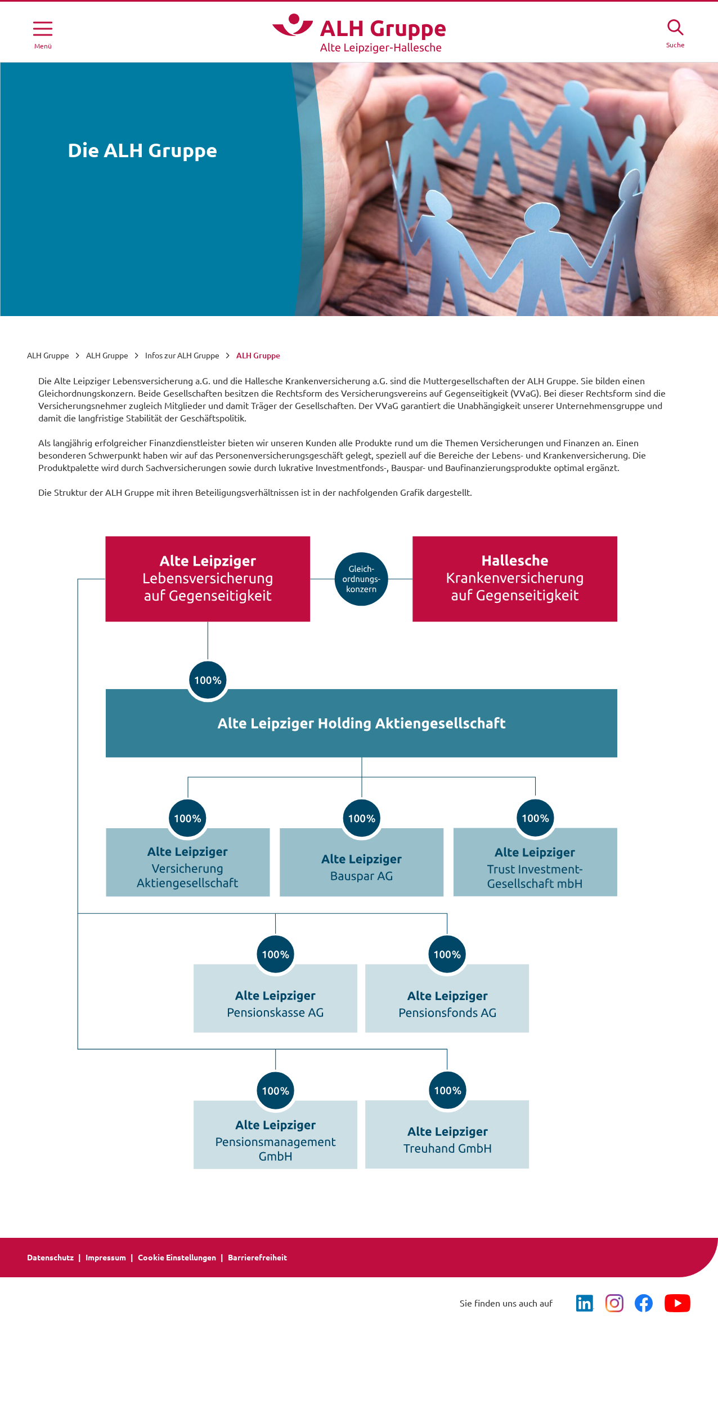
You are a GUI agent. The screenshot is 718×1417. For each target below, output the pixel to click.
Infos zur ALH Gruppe (182, 355)
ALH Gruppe (48, 355)
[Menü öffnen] (42, 33)
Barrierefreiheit (257, 1257)
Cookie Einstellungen (177, 1257)
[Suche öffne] (675, 32)
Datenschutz (50, 1257)
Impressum (106, 1257)
